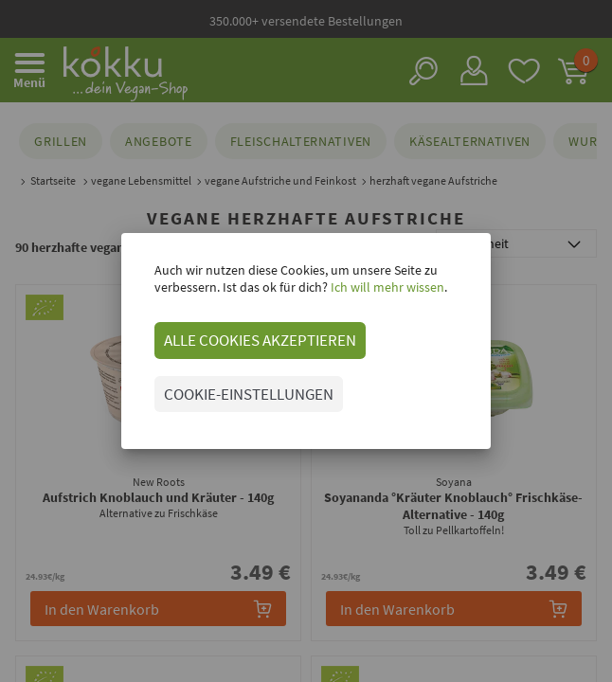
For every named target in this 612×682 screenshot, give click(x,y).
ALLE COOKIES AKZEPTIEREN (260, 340)
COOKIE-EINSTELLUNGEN (248, 394)
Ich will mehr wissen (386, 287)
